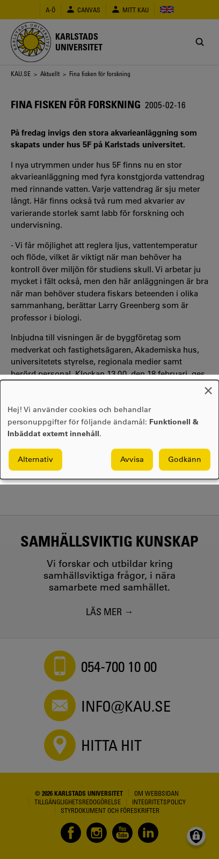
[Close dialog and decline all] (208, 386)
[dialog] (109, 429)
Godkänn (184, 459)
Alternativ (35, 459)
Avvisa (132, 459)
